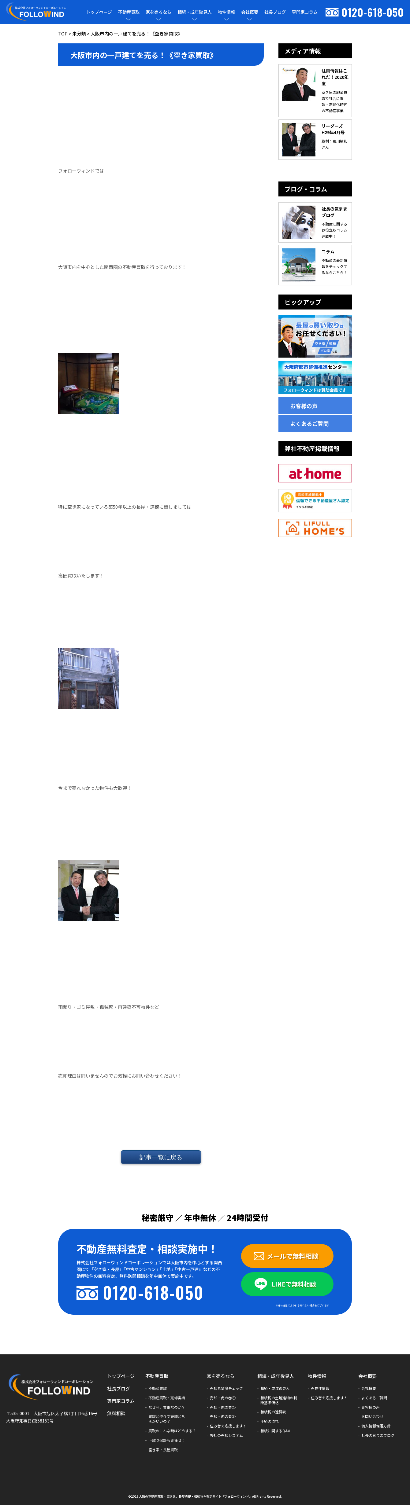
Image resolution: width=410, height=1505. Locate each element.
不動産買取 (129, 12)
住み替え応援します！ (228, 1425)
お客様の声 (304, 406)
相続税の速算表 (273, 1411)
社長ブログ (275, 12)
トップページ (99, 12)
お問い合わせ (372, 1416)
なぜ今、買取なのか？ (166, 1407)
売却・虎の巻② (223, 1407)
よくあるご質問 (309, 423)
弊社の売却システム (226, 1435)
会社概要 (249, 12)
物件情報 (226, 12)
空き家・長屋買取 (163, 1449)
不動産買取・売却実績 (166, 1397)
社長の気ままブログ (377, 1435)
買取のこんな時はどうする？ (172, 1430)
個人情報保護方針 (376, 1425)
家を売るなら (158, 12)
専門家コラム (305, 12)
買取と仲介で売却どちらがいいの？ (166, 1419)
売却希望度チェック (226, 1388)
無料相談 (116, 1413)
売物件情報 (320, 1388)
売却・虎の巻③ (223, 1416)
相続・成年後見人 (194, 12)
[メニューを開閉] (128, 19)
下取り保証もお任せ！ (166, 1440)
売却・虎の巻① (223, 1397)
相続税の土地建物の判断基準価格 (278, 1400)
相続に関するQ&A (275, 1430)
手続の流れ (269, 1421)
